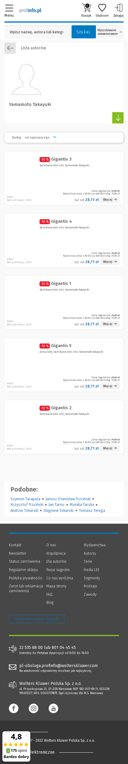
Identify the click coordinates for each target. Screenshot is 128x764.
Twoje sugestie (58, 570)
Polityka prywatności (25, 578)
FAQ (49, 594)
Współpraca (56, 553)
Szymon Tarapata (25, 499)
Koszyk (86, 10)
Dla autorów (56, 561)
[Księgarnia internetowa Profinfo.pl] (30, 10)
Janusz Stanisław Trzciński (68, 499)
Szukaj (83, 31)
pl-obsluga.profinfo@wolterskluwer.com (58, 665)
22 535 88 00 (31, 647)
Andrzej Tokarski (24, 510)
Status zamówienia (24, 561)
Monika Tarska (82, 504)
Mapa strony (56, 586)
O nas (51, 545)
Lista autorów (25, 48)
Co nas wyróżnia (59, 578)
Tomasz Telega (92, 510)
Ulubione (102, 10)
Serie (88, 561)
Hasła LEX (91, 570)
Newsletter (17, 553)
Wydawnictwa (94, 545)
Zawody (90, 594)
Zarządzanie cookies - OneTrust (37, 619)
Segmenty (92, 578)
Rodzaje (90, 586)
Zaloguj (118, 10)
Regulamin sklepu (23, 570)
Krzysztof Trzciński (26, 504)
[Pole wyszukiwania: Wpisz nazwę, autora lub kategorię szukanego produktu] (36, 32)
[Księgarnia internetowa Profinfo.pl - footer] (32, 731)
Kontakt (15, 545)
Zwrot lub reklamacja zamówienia (26, 588)
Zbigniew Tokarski (58, 510)
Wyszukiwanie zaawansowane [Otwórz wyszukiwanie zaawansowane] (109, 32)
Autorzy (90, 553)
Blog (49, 602)
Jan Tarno (56, 504)
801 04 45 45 (64, 647)
